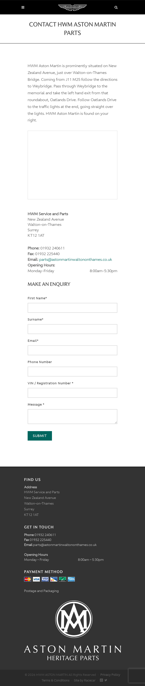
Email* (33, 341)
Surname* (35, 319)
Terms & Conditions (55, 680)
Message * (36, 405)
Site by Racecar (84, 680)
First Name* (37, 298)
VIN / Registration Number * (50, 383)
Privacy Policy (110, 675)
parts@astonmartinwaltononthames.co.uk (75, 259)
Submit (40, 436)
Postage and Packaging (41, 591)
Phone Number (40, 362)
